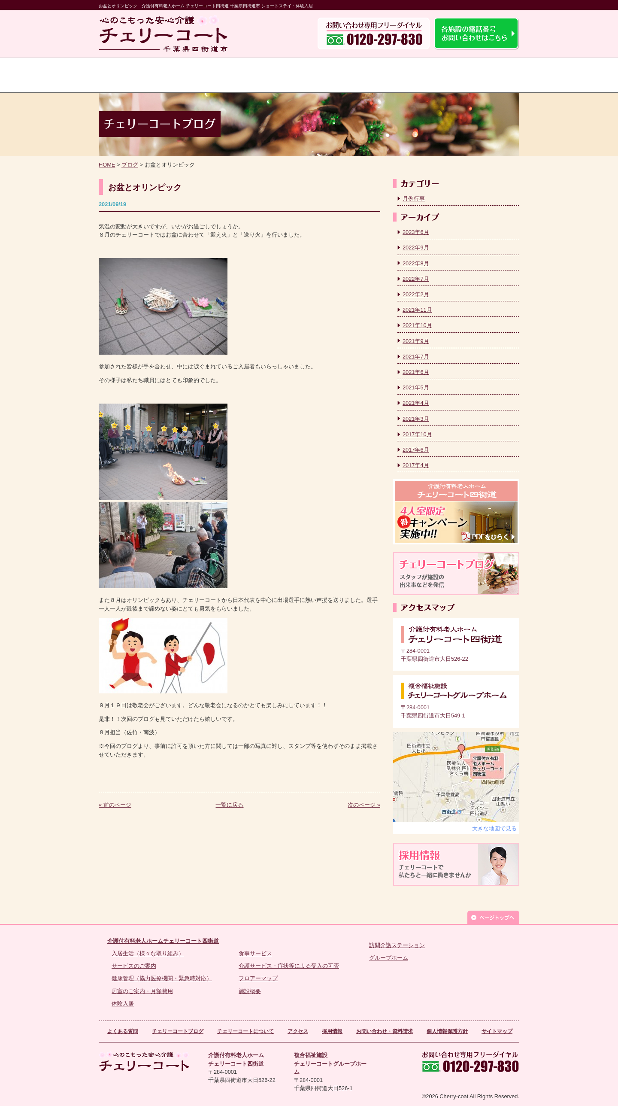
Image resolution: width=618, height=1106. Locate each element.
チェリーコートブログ (177, 1031)
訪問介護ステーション (397, 945)
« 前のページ (115, 805)
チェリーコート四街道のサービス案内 (214, 75)
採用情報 (332, 1031)
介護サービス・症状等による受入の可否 (289, 966)
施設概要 (250, 991)
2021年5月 (416, 387)
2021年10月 (417, 325)
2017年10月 (417, 434)
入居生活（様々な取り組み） (148, 953)
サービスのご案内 (134, 966)
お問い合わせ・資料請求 (384, 1031)
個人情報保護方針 (447, 1031)
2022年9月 (416, 247)
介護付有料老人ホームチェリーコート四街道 (163, 941)
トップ (120, 75)
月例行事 (414, 198)
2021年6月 (416, 372)
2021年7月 (416, 356)
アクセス (298, 1031)
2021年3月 (416, 419)
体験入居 (123, 1003)
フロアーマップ (258, 978)
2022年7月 (416, 279)
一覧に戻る (229, 805)
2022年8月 (416, 263)
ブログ (129, 164)
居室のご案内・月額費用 (142, 991)
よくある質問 (313, 75)
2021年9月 (416, 341)
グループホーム (388, 957)
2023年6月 (416, 232)
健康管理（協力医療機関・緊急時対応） (162, 978)
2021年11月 (417, 310)
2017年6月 (416, 450)
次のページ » (364, 805)
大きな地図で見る (494, 828)
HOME (107, 164)
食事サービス (255, 953)
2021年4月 (416, 403)
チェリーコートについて (385, 75)
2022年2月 (416, 294)
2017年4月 (416, 465)
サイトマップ (497, 1031)
